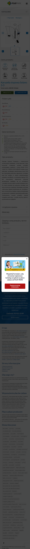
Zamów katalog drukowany (15, 286)
